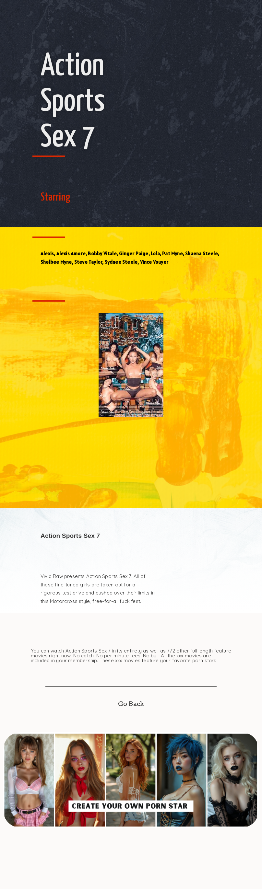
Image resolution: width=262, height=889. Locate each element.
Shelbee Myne (56, 262)
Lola (155, 253)
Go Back (131, 704)
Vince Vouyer (154, 262)
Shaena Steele (201, 253)
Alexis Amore (71, 253)
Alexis (47, 253)
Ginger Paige (133, 253)
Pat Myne (172, 253)
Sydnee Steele (121, 262)
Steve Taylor (88, 262)
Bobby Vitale (102, 253)
